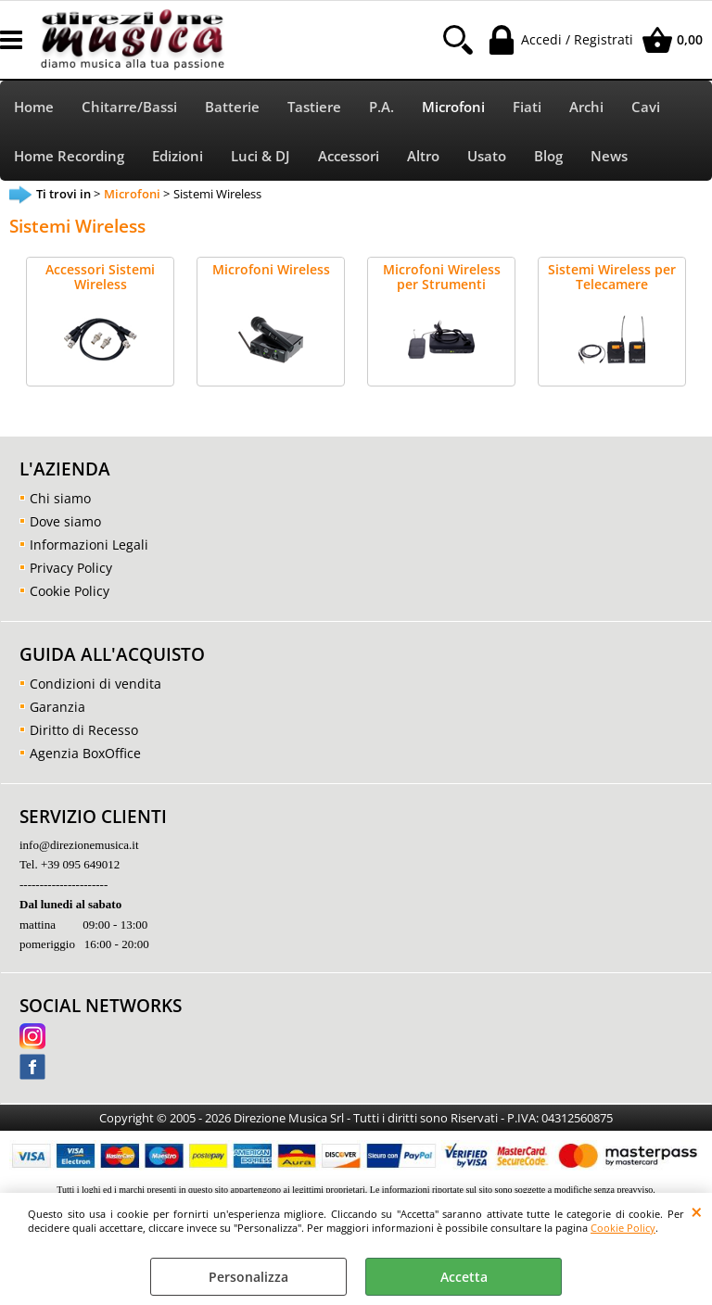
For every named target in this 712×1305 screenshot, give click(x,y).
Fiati (527, 107)
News (609, 156)
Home (34, 107)
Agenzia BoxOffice (85, 753)
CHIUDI (697, 1211)
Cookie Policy (623, 1228)
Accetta (464, 1277)
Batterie (232, 107)
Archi (586, 107)
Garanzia (57, 707)
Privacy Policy (71, 567)
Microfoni (453, 107)
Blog (548, 156)
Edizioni (177, 156)
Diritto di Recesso (84, 730)
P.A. (381, 107)
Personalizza (248, 1277)
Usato (486, 156)
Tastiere (314, 107)
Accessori (348, 156)
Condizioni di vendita (95, 683)
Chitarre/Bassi (129, 107)
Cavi (645, 107)
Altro (423, 156)
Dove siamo (65, 521)
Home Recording (69, 156)
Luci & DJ (260, 156)
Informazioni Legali (89, 544)
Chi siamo (60, 498)
